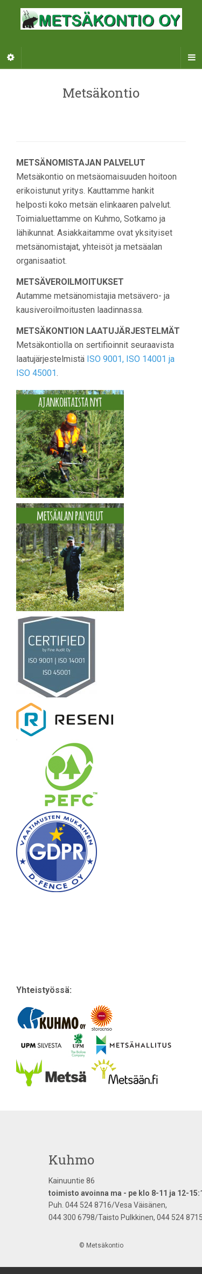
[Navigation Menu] (191, 58)
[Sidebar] (11, 58)
